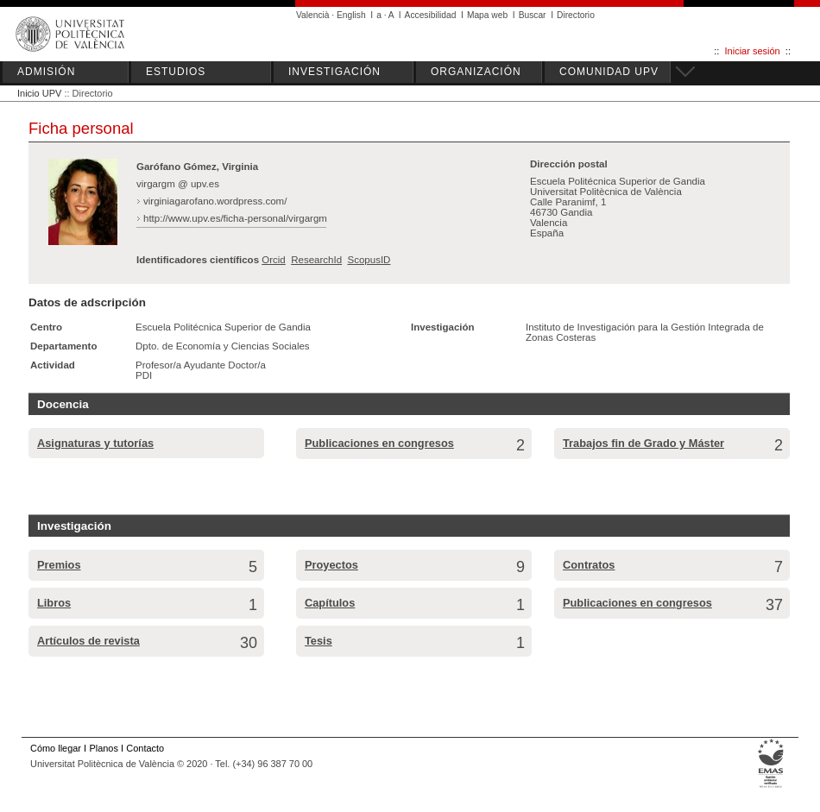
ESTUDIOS (175, 72)
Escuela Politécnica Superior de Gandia (223, 327)
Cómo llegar (55, 748)
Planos (103, 748)
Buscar (532, 15)
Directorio (576, 15)
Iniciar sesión (752, 51)
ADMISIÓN (46, 72)
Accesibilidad (431, 15)
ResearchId (316, 260)
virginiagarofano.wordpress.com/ (215, 201)
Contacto (145, 748)
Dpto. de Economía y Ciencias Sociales (223, 346)
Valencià (313, 15)
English (351, 15)
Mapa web (487, 15)
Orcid (274, 260)
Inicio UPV (39, 93)
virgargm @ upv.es (177, 184)
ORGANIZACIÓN (476, 72)
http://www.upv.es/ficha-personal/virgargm (235, 218)
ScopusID (368, 260)
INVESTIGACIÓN (334, 72)
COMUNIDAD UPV (609, 72)
